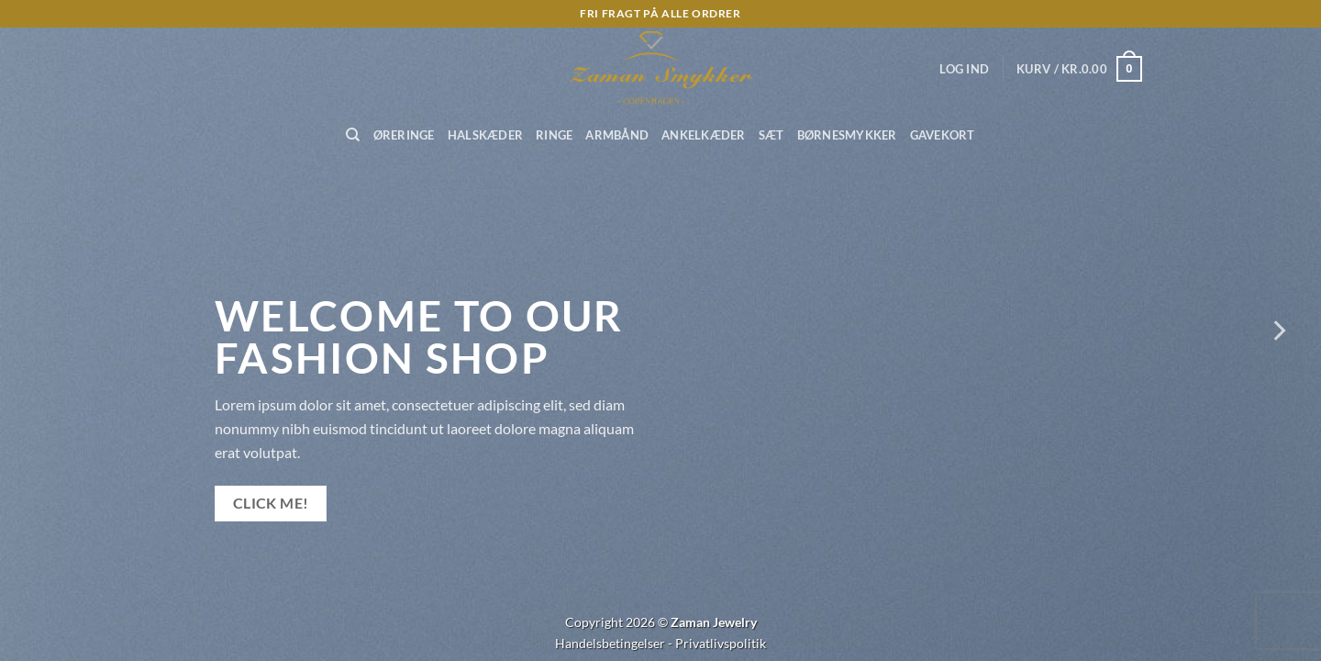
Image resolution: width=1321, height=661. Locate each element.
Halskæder (485, 135)
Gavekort (942, 135)
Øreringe (404, 135)
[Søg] (353, 135)
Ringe (554, 135)
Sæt (771, 135)
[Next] (1277, 330)
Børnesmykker (847, 135)
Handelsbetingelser (610, 643)
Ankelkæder (703, 135)
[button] (964, 68)
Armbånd (617, 135)
